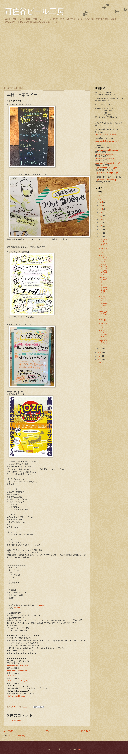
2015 (100, 352)
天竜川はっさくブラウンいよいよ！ (103, 313)
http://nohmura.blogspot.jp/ (106, 180)
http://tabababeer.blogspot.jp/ (106, 172)
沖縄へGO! (103, 320)
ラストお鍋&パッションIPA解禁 (103, 242)
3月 (100, 233)
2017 (100, 196)
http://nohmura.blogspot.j (16, 696)
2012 (100, 363)
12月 (101, 202)
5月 (100, 226)
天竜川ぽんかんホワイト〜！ (103, 342)
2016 (100, 199)
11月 (101, 205)
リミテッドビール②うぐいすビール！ (103, 333)
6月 (100, 223)
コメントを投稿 (15, 720)
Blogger (79, 749)
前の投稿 (85, 730)
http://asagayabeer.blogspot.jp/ (105, 158)
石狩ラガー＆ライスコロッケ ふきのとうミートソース (104, 270)
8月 (100, 216)
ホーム (47, 730)
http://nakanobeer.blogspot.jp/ (18, 681)
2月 (100, 236)
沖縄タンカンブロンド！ (103, 280)
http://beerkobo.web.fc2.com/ (18, 666)
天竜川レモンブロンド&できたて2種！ (103, 289)
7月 (100, 219)
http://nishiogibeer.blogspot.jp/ (107, 168)
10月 (101, 209)
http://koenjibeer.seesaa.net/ (17, 671)
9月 (100, 212)
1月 (100, 348)
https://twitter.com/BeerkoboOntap (106, 134)
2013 (100, 359)
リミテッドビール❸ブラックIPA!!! (103, 258)
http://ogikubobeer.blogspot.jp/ (18, 676)
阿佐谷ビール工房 (34, 11)
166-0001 (41, 605)
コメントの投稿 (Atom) (16, 736)
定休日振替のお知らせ (103, 298)
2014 (100, 356)
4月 (100, 230)
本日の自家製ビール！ (103, 250)
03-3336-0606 (19, 608)
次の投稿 (8, 730)
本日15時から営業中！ (103, 305)
